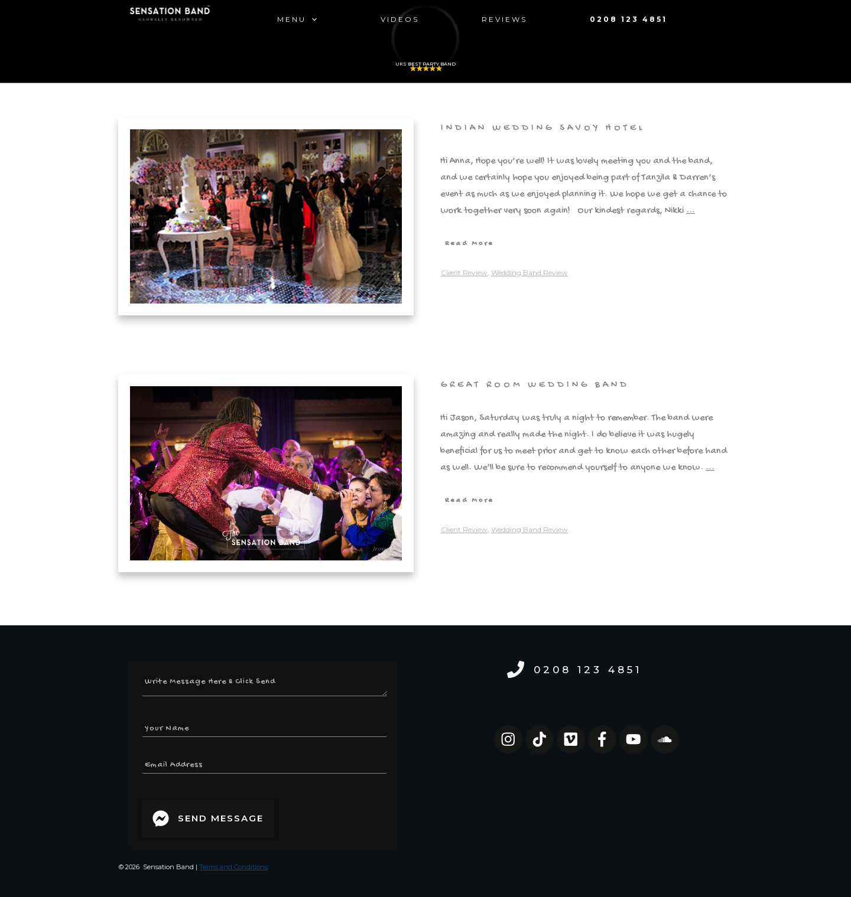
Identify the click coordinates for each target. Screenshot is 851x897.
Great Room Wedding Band (535, 385)
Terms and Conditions (233, 867)
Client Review (464, 272)
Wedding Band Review (529, 272)
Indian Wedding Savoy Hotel (543, 128)
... (690, 211)
